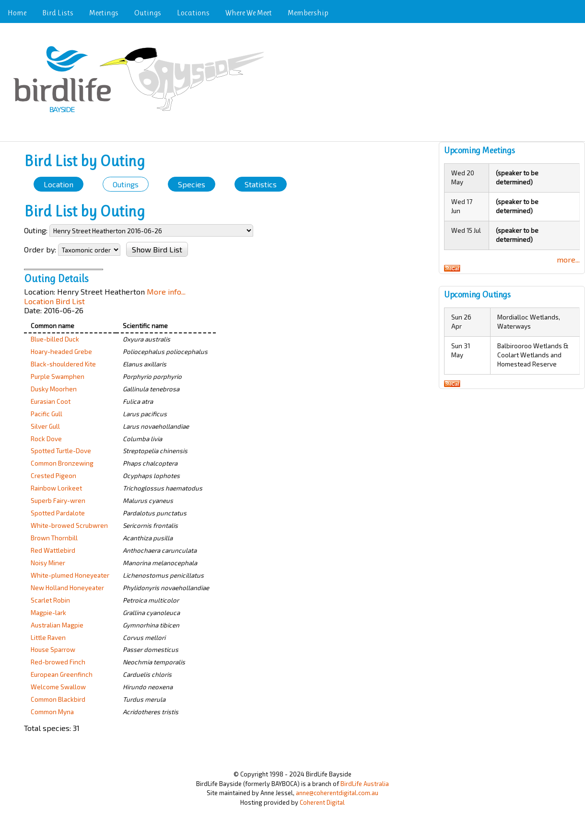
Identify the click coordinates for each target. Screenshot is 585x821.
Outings (147, 12)
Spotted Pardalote (58, 513)
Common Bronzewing (62, 463)
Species (191, 184)
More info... (166, 291)
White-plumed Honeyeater (70, 575)
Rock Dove (46, 439)
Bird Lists (57, 12)
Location (58, 184)
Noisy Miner (48, 563)
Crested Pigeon (53, 475)
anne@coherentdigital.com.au (337, 793)
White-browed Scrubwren (69, 525)
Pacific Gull (46, 414)
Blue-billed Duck (55, 339)
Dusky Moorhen (54, 389)
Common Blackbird (58, 699)
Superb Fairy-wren (58, 500)
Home (17, 12)
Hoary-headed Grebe (61, 351)
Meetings (103, 12)
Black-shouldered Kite (63, 364)
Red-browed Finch (58, 662)
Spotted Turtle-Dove (61, 451)
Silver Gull (45, 426)
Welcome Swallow (58, 687)
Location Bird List (54, 301)
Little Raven (48, 637)
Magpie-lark (48, 612)
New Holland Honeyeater (67, 588)
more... (568, 259)
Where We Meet (248, 12)
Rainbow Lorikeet (56, 488)
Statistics (261, 184)
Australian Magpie (57, 625)
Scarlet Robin (50, 600)
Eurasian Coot (50, 401)
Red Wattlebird (53, 550)
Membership (308, 12)
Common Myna (52, 712)
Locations (193, 12)
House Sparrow (53, 649)
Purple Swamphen (57, 376)
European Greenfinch (62, 674)
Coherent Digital (322, 802)
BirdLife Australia (364, 783)
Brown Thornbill (54, 538)
